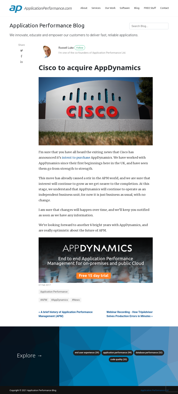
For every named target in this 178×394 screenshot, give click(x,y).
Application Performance (53, 291)
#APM (43, 300)
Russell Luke (66, 47)
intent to (69, 157)
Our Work (110, 8)
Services (96, 8)
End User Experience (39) (87, 352)
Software (125, 8)
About (83, 8)
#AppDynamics (59, 300)
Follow (79, 47)
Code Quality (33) (119, 359)
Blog (136, 8)
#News (76, 300)
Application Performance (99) (117, 352)
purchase (83, 157)
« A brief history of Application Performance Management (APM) (66, 314)
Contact (164, 8)
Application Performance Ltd (154, 390)
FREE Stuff (150, 8)
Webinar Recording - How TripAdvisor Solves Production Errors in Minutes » (129, 314)
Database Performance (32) (149, 352)
